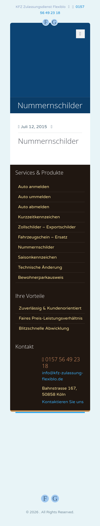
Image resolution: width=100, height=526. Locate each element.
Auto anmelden (33, 186)
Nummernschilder (48, 141)
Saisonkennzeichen (37, 257)
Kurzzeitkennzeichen (39, 217)
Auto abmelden (33, 207)
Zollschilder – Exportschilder (47, 227)
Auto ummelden (34, 196)
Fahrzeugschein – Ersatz (42, 237)
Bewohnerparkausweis (40, 277)
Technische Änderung (40, 267)
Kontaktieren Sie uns (63, 402)
